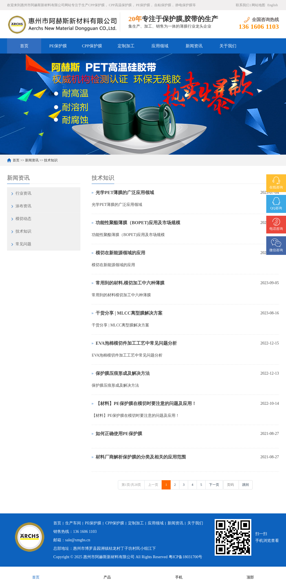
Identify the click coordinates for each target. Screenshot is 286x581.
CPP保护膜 (92, 46)
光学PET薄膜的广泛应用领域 (125, 192)
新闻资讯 (194, 46)
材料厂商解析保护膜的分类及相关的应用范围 (141, 457)
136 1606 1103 (84, 531)
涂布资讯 (23, 206)
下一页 (214, 485)
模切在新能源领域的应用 (120, 252)
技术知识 (51, 160)
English (272, 5)
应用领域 (159, 46)
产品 (107, 573)
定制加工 (126, 46)
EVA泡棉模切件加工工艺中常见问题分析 (136, 343)
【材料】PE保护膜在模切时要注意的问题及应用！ (146, 403)
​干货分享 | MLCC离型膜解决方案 (129, 313)
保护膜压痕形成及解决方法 (123, 373)
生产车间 (73, 523)
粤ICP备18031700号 (186, 557)
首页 (24, 46)
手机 (178, 573)
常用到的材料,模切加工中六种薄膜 (130, 283)
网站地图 (258, 5)
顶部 (250, 573)
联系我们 (242, 5)
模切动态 (23, 219)
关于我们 (227, 46)
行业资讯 (23, 193)
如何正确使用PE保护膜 (119, 433)
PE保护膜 (58, 46)
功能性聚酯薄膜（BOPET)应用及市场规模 (138, 222)
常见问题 (23, 244)
